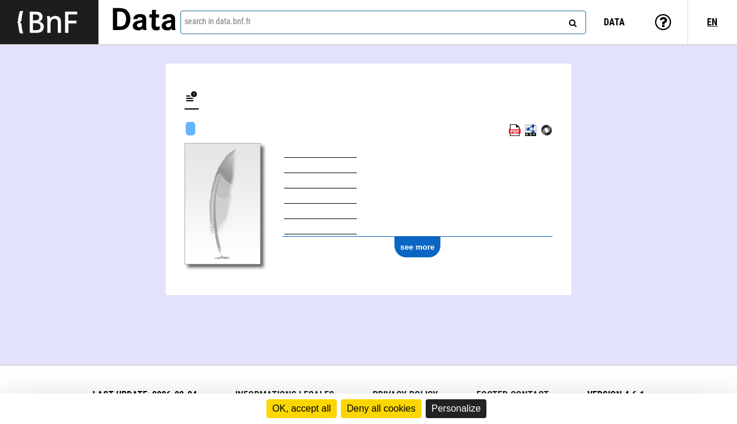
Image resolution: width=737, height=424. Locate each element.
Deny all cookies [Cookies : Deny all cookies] (381, 408)
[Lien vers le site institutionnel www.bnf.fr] (49, 22)
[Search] (571, 20)
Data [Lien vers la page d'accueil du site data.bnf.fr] (143, 21)
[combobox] (383, 22)
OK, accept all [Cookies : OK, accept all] (301, 408)
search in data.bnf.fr (218, 21)
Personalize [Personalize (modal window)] (456, 408)
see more (417, 247)
